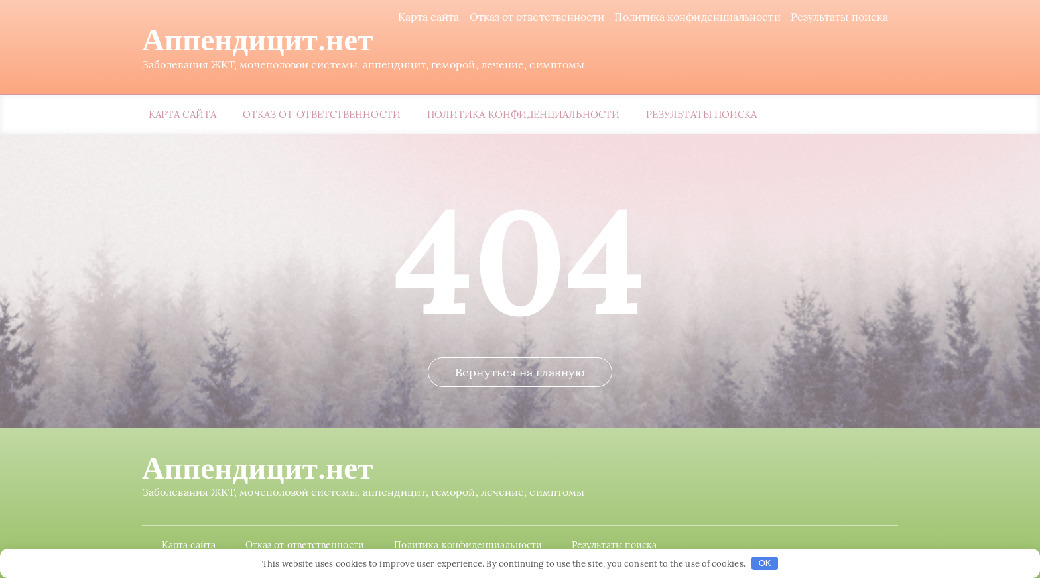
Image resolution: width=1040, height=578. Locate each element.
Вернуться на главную (520, 372)
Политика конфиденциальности (697, 16)
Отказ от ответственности (537, 16)
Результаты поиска (839, 16)
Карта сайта (429, 16)
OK (765, 563)
